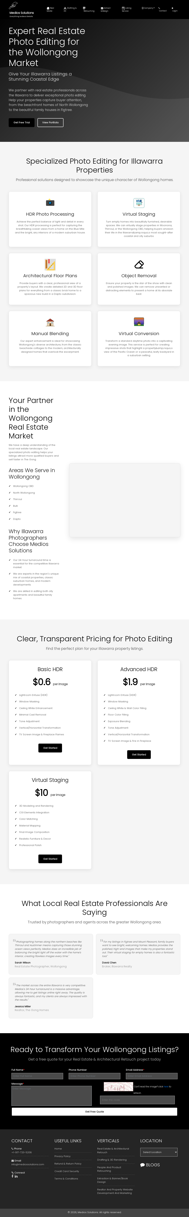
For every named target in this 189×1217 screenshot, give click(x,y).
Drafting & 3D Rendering (112, 1160)
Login (175, 9)
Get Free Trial (21, 122)
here (166, 1086)
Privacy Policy (62, 1156)
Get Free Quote (94, 1111)
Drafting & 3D (70, 9)
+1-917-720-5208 (21, 1152)
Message (17, 1084)
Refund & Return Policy (67, 1163)
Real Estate (50, 9)
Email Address (135, 1070)
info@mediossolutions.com (27, 1164)
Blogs (150, 1165)
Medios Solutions (22, 13)
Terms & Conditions (66, 1178)
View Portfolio (50, 122)
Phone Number (78, 1070)
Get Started (50, 748)
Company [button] (147, 8)
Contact (163, 9)
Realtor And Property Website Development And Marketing (115, 1191)
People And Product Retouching (109, 1169)
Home (58, 1148)
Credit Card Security (66, 1171)
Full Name (17, 1070)
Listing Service (126, 9)
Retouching (88, 9)
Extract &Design (106, 9)
